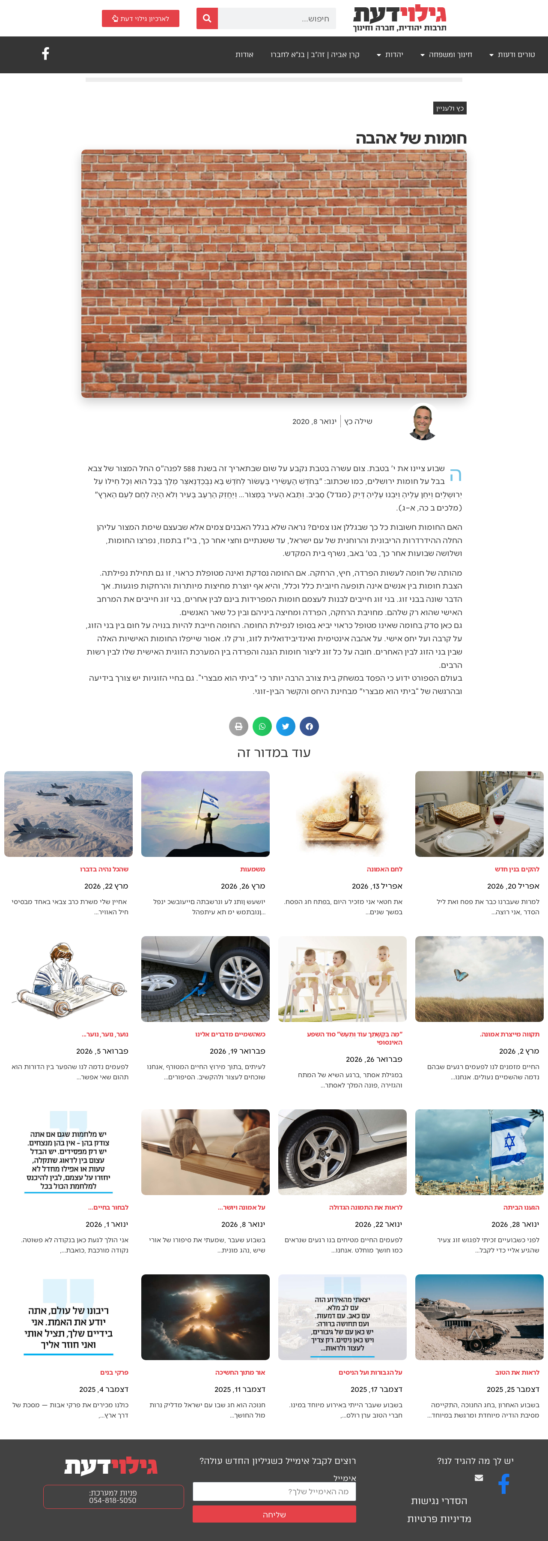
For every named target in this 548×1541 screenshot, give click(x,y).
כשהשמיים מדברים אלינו (230, 1034)
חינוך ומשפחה (446, 55)
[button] (309, 726)
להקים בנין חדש (517, 869)
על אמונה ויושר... (241, 1207)
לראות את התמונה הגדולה (365, 1207)
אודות (244, 55)
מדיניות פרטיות (439, 1519)
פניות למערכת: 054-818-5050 (113, 1497)
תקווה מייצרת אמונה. (509, 1034)
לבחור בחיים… (108, 1207)
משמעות (252, 869)
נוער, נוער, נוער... (105, 1034)
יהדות (390, 55)
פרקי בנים (114, 1372)
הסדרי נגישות (439, 1501)
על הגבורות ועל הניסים (370, 1372)
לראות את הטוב (517, 1372)
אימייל (345, 1478)
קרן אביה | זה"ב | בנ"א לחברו (315, 55)
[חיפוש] (207, 18)
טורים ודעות (512, 55)
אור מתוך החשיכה (240, 1372)
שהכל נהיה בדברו (104, 869)
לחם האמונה (384, 869)
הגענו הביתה (521, 1207)
